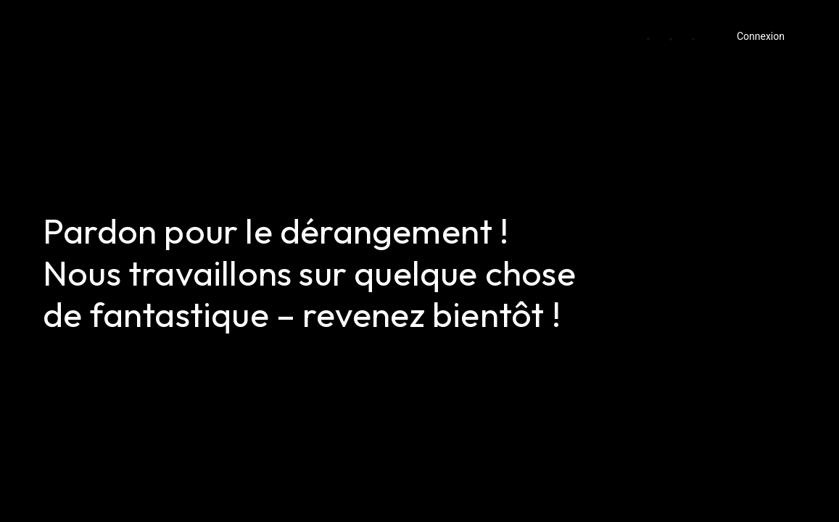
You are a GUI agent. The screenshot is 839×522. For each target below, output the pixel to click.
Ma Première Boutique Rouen (142, 31)
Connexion (761, 36)
